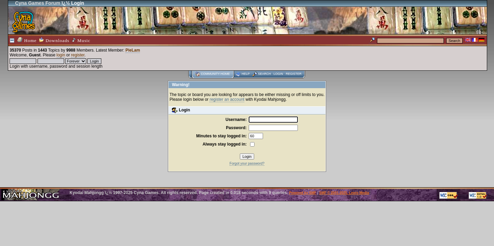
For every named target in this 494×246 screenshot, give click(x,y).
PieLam (133, 50)
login (61, 55)
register (77, 55)
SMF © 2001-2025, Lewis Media (344, 193)
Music (81, 40)
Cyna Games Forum (37, 3)
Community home (215, 74)
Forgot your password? (247, 163)
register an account (226, 99)
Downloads (54, 40)
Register (294, 74)
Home (27, 40)
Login (278, 74)
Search (264, 74)
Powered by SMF (302, 193)
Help (246, 74)
